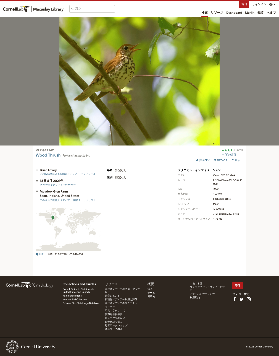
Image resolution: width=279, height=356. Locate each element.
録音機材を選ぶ (113, 322)
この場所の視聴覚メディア (55, 200)
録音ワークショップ (116, 325)
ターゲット (111, 307)
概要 (260, 12)
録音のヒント (112, 296)
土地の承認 (196, 283)
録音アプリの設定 (115, 318)
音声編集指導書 (113, 314)
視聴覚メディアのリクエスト (121, 303)
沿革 (150, 289)
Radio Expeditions (72, 296)
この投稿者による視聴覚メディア (58, 174)
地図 (40, 254)
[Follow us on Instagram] (249, 299)
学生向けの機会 (113, 329)
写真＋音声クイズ (115, 311)
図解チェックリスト (84, 200)
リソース (217, 12)
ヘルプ (271, 12)
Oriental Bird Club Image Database (81, 303)
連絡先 (151, 296)
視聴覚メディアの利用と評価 (121, 299)
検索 (204, 12)
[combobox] (95, 8)
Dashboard (234, 12)
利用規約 (195, 297)
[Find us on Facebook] (234, 299)
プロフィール (88, 174)
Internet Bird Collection (75, 299)
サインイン (259, 4)
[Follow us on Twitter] (241, 299)
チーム (151, 293)
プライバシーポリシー (202, 294)
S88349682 (58, 184)
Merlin (249, 12)
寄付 (244, 4)
